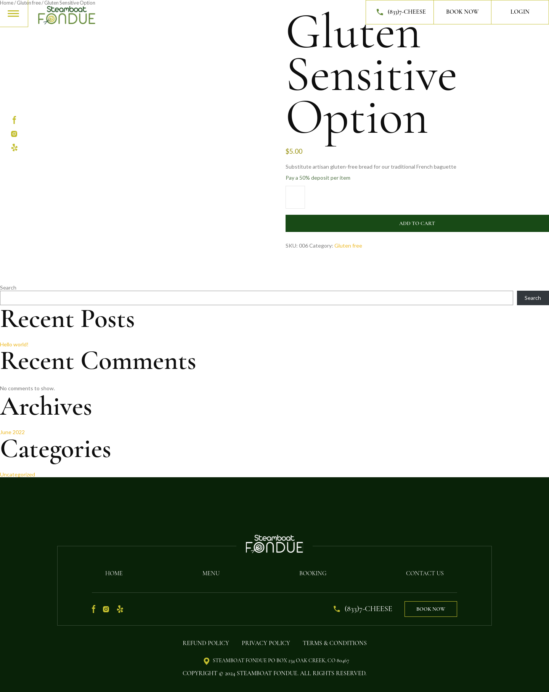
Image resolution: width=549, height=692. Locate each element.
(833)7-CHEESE (400, 12)
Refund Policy (206, 643)
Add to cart (417, 223)
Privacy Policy (266, 643)
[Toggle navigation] (14, 13)
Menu (211, 573)
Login (520, 12)
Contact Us (425, 573)
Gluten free (348, 245)
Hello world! (14, 344)
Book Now (462, 12)
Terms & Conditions (335, 643)
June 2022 (12, 432)
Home (114, 573)
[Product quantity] (295, 197)
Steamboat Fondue (267, 673)
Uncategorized (17, 474)
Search (8, 287)
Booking (312, 573)
